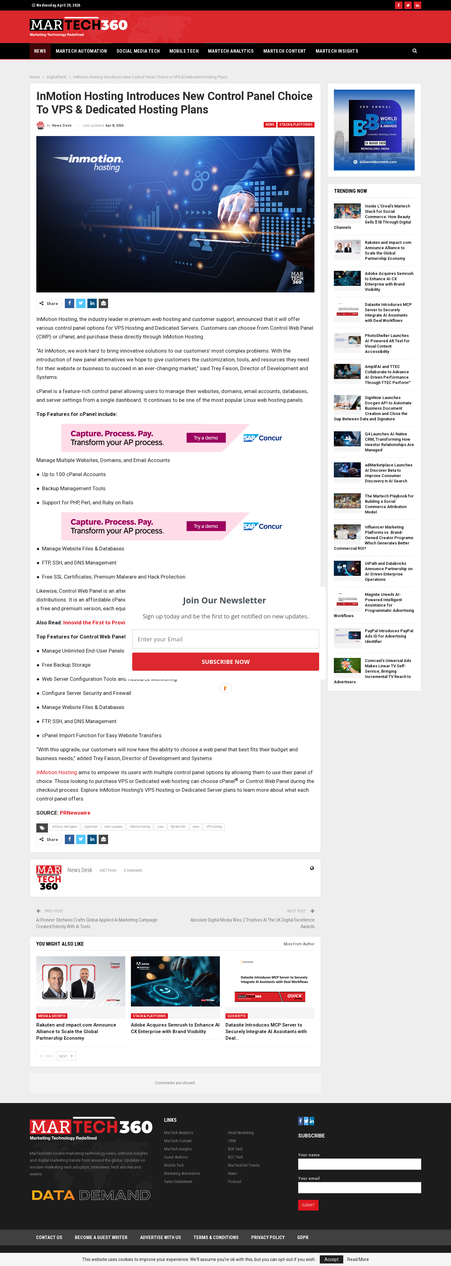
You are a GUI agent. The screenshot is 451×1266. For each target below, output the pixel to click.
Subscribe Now (226, 661)
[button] (224, 600)
